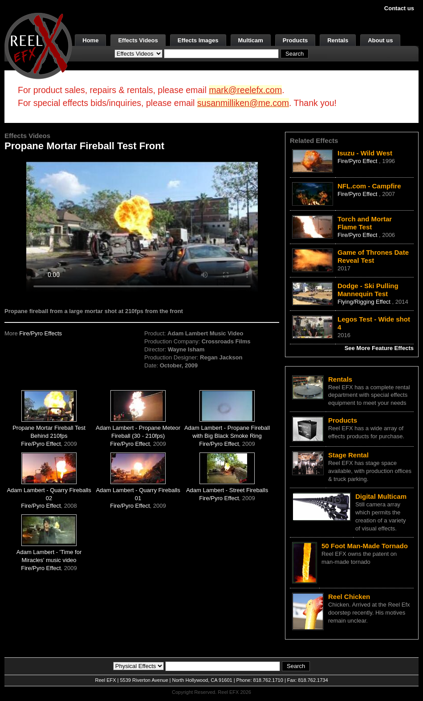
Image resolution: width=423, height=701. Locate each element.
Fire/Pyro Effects (40, 333)
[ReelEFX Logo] (38, 45)
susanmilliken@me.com (243, 103)
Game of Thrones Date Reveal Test (373, 256)
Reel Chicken (349, 596)
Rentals (337, 40)
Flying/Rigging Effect (365, 301)
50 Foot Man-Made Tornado (364, 546)
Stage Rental (348, 455)
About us (380, 40)
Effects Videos (138, 40)
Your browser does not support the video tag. (142, 226)
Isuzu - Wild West (365, 153)
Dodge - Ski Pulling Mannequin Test (368, 290)
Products (295, 40)
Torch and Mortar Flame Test (365, 223)
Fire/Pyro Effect (41, 443)
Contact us (399, 8)
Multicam (250, 40)
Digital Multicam (381, 496)
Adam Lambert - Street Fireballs (227, 490)
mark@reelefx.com (245, 90)
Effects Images (198, 40)
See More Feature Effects (379, 348)
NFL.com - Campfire (369, 186)
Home (90, 40)
